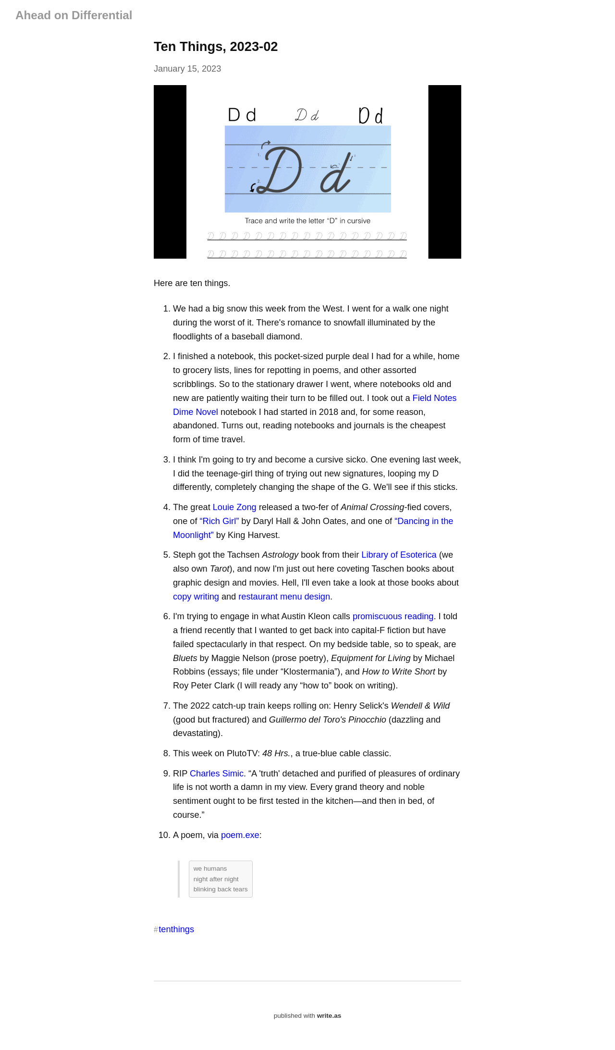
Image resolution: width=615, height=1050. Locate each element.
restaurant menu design (284, 596)
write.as (329, 1015)
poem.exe (240, 835)
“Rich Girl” (219, 521)
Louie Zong (235, 507)
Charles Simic (217, 773)
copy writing (196, 596)
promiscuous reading (393, 616)
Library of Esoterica (398, 555)
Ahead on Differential (74, 15)
